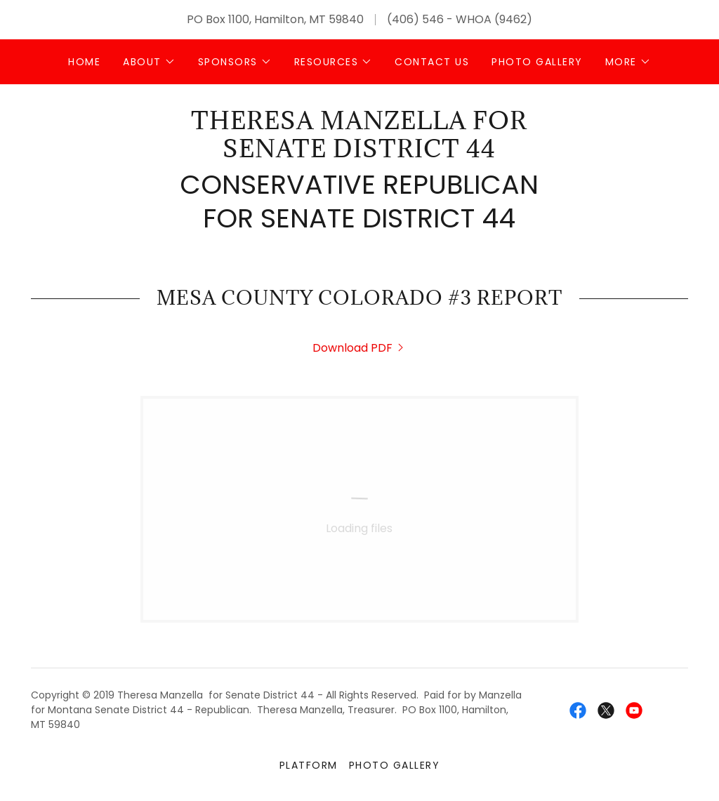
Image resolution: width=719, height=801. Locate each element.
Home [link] (84, 62)
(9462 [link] (510, 19)
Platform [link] (308, 765)
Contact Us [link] (432, 62)
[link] (359, 153)
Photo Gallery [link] (537, 62)
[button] (149, 61)
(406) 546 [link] (415, 19)
